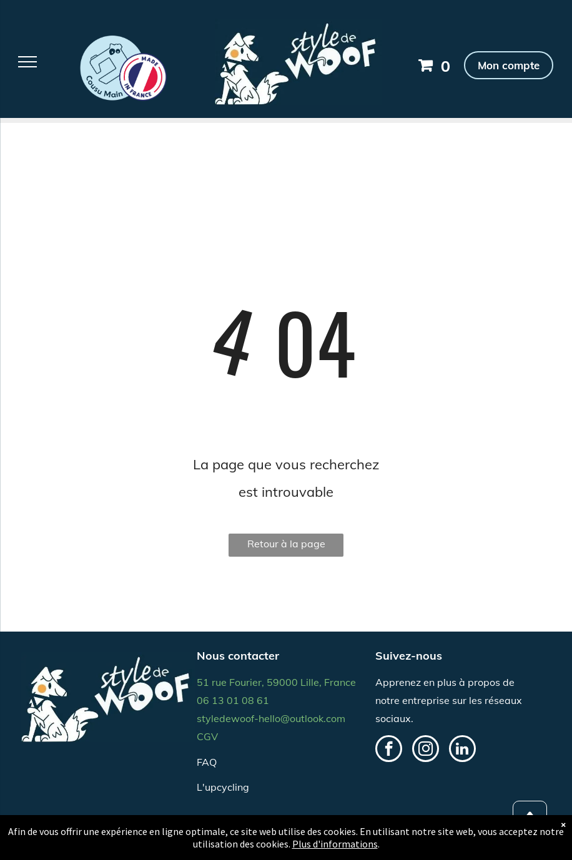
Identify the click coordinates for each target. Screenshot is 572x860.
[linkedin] (462, 750)
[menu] (27, 62)
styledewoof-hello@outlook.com (271, 718)
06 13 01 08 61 (233, 700)
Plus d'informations (335, 844)
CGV (207, 736)
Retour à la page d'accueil (286, 547)
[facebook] (388, 750)
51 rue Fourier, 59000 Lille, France (276, 682)
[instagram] (425, 750)
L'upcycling (223, 787)
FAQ (207, 762)
